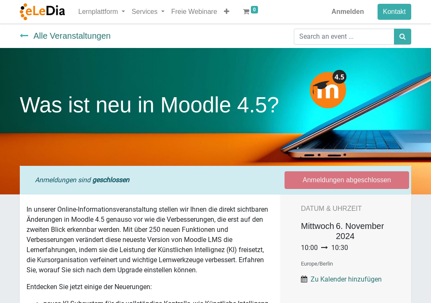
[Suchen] (402, 37)
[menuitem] (194, 11)
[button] (227, 11)
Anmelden (347, 11)
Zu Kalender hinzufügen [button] (346, 279)
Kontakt (394, 11)
